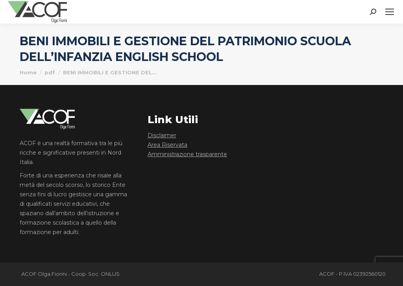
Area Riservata (167, 144)
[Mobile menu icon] (389, 11)
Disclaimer (162, 135)
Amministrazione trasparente (187, 154)
